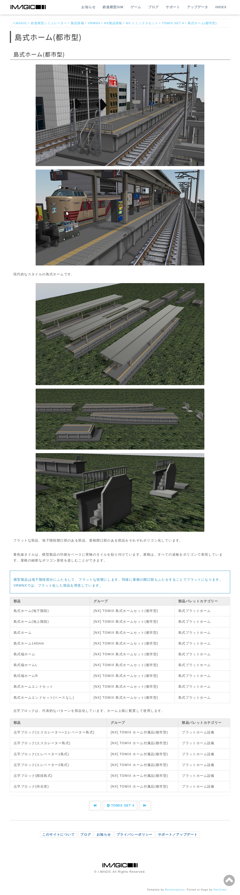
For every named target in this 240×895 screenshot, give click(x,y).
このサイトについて (58, 834)
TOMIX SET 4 (173, 23)
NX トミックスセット (142, 23)
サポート (173, 7)
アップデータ (197, 7)
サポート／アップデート (178, 834)
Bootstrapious (175, 889)
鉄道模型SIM (113, 7)
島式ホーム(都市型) (202, 23)
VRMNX (94, 23)
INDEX (221, 7)
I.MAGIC (20, 23)
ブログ (153, 7)
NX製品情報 (113, 23)
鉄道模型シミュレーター (49, 23)
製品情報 (77, 23)
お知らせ (88, 7)
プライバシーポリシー (134, 834)
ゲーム (136, 7)
